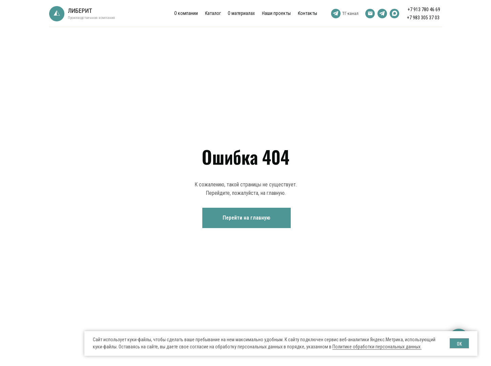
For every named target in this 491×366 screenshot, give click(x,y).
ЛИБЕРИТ (80, 10)
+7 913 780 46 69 (424, 9)
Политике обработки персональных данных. (377, 346)
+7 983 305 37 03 (423, 17)
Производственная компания (91, 18)
